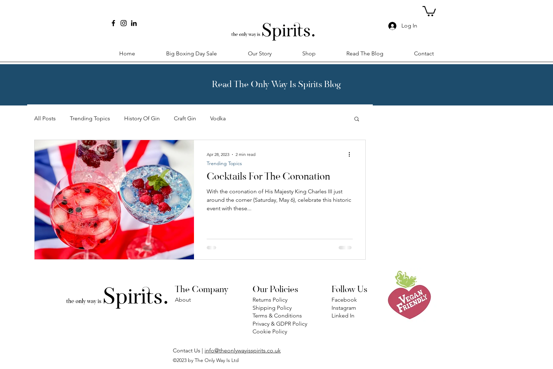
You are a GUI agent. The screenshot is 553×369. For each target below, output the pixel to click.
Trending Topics (90, 118)
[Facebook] (113, 23)
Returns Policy (271, 299)
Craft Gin (185, 118)
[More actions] (351, 154)
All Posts (45, 118)
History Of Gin (142, 118)
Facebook (344, 299)
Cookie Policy (270, 331)
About (183, 299)
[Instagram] (124, 23)
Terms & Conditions (277, 315)
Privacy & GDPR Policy (280, 323)
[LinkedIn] (134, 23)
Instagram (344, 307)
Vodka (218, 118)
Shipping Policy (272, 307)
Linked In (343, 315)
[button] (429, 10)
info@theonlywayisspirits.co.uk (243, 350)
